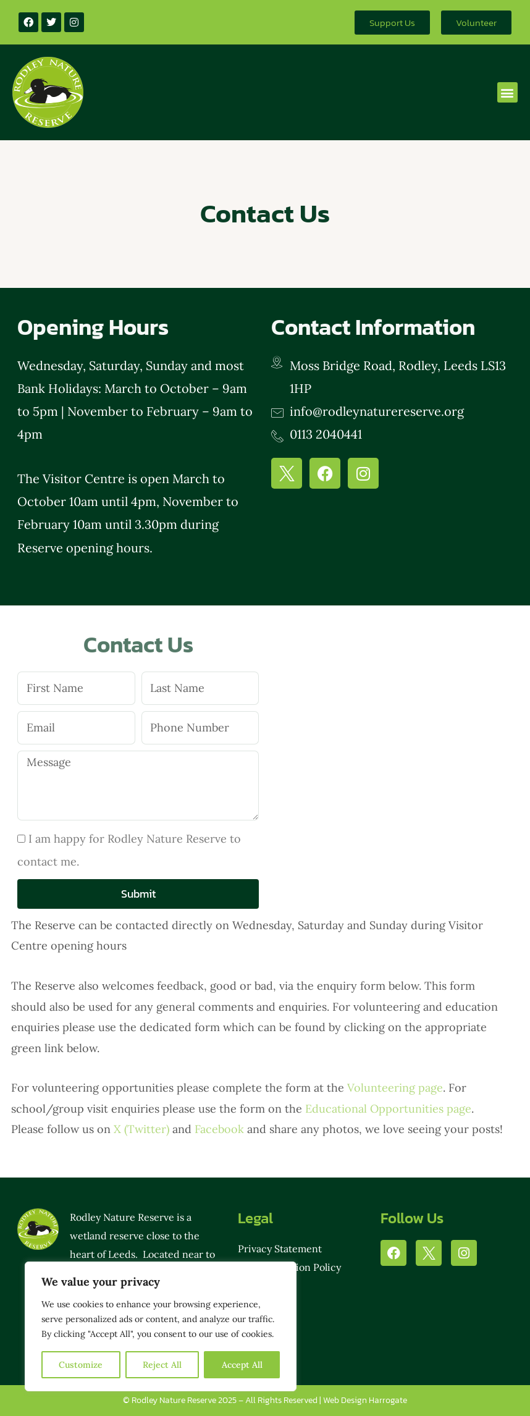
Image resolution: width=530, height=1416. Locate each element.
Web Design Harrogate (365, 1400)
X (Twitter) (141, 1129)
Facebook (219, 1129)
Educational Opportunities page (388, 1109)
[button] (507, 92)
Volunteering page (395, 1088)
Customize (81, 1364)
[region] (161, 1326)
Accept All (242, 1364)
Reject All (162, 1364)
